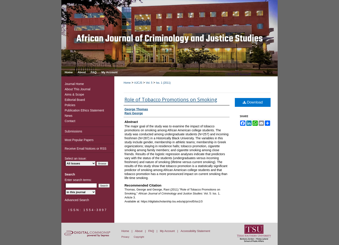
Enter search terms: (78, 180)
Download (253, 102)
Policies (70, 105)
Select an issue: (76, 158)
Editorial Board (75, 100)
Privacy (125, 237)
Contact (70, 121)
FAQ (151, 231)
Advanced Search (77, 200)
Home (127, 82)
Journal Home (74, 84)
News (68, 115)
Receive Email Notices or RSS (85, 148)
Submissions (73, 131)
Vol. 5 (149, 82)
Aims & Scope (74, 94)
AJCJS (138, 82)
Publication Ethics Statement (84, 110)
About (138, 231)
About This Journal (77, 89)
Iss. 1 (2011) (163, 82)
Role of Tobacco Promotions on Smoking (170, 99)
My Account (167, 231)
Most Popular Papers (79, 140)
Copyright (139, 237)
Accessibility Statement (195, 231)
